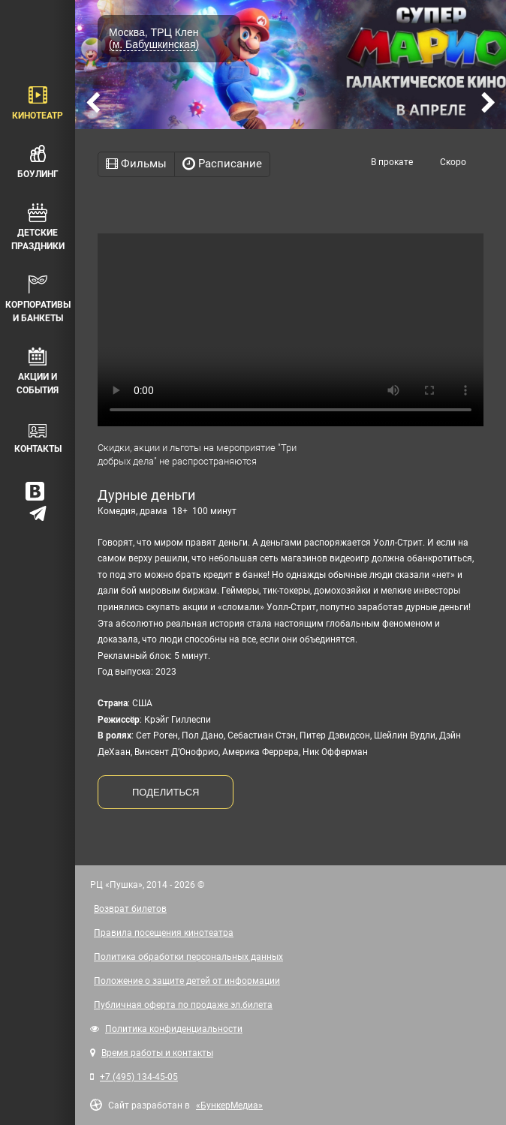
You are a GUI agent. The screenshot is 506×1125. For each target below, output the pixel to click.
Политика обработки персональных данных (188, 957)
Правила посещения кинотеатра (163, 933)
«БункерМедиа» (229, 1105)
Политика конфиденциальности (173, 1029)
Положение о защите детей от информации (187, 981)
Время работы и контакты (157, 1053)
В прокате (392, 162)
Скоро (453, 162)
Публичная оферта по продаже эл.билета (183, 1005)
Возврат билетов (130, 909)
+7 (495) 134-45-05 (139, 1077)
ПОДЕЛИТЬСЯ (165, 792)
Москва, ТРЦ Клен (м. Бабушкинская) (154, 38)
